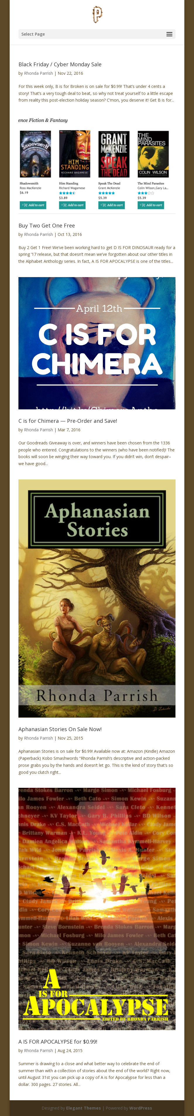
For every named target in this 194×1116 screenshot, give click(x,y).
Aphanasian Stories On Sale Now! (60, 729)
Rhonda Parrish (38, 73)
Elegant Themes (83, 1108)
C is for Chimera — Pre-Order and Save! (67, 420)
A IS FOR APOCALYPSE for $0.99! (57, 1041)
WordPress (140, 1108)
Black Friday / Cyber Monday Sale (60, 64)
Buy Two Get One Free (46, 225)
